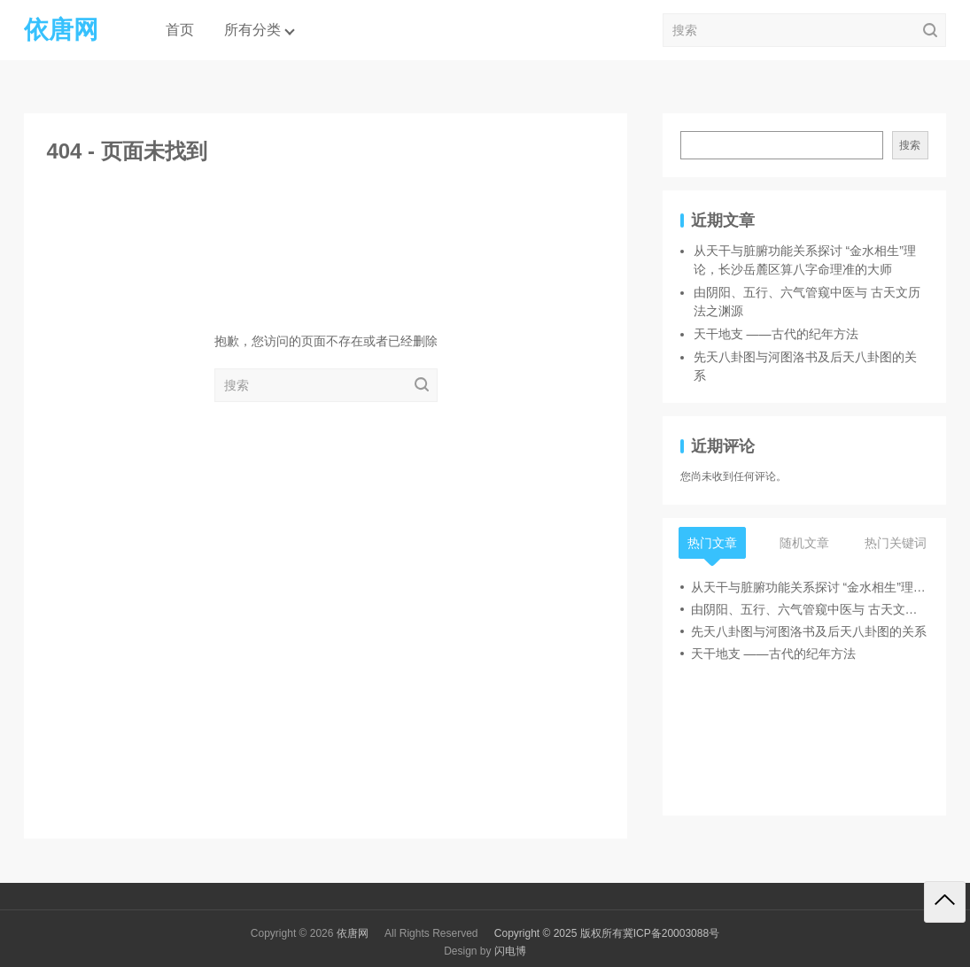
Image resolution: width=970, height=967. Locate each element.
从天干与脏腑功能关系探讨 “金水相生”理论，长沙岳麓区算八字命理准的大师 (809, 587)
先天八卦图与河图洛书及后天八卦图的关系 (809, 631)
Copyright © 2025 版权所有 (558, 933)
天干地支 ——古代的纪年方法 (776, 334)
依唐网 (353, 933)
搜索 (909, 145)
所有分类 (252, 29)
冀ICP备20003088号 (671, 933)
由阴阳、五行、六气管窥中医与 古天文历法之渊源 (809, 609)
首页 (180, 29)
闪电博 (510, 951)
